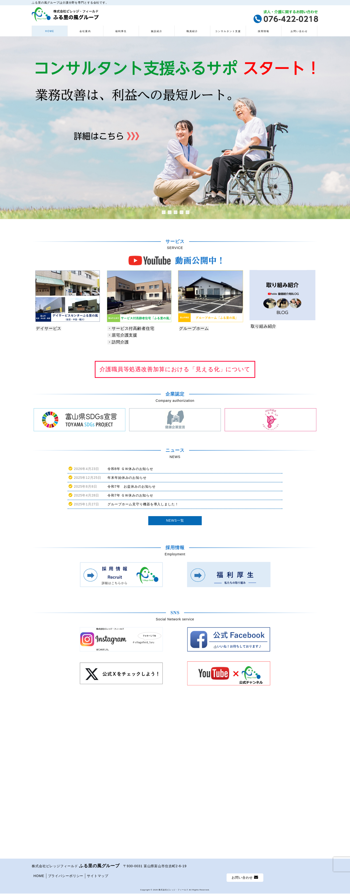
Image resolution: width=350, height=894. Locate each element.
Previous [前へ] (6, 128)
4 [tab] (181, 212)
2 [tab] (169, 212)
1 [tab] (163, 212)
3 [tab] (175, 212)
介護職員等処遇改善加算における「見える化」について (175, 369)
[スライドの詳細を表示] (175, 127)
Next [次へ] (344, 128)
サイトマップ (97, 724)
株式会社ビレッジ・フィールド (173, 737)
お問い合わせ (245, 725)
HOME (38, 724)
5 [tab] (187, 212)
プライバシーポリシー (66, 724)
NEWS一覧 (175, 520)
